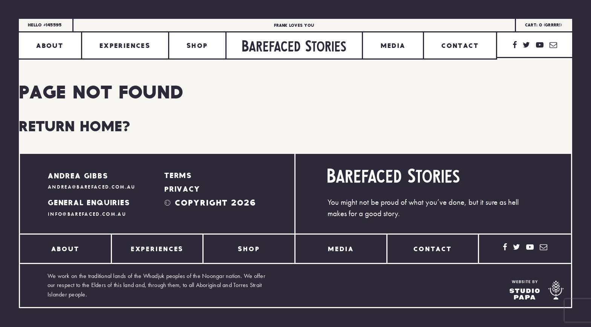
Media (393, 45)
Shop (197, 45)
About (49, 45)
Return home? (74, 126)
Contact (460, 45)
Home (294, 46)
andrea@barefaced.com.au (92, 187)
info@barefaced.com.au (87, 214)
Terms (178, 175)
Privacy (182, 188)
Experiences (125, 45)
